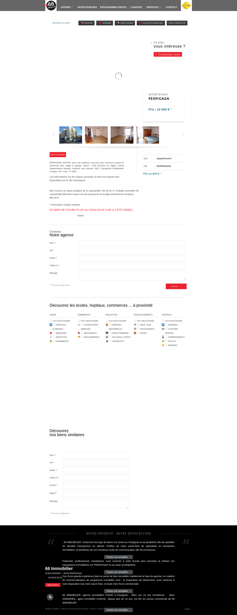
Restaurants (147, 328)
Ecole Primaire (120, 333)
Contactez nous (169, 54)
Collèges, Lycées (121, 337)
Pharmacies (62, 341)
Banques (173, 345)
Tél (52, 250)
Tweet (80, 215)
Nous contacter (177, 23)
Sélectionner (126, 23)
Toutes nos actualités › (118, 557)
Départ (53, 493)
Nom (52, 243)
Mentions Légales (52, 609)
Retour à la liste (61, 23)
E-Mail (53, 258)
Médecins (61, 333)
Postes (172, 341)
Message (53, 273)
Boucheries (90, 333)
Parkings (173, 324)
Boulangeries (91, 337)
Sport (143, 333)
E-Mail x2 (54, 265)
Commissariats (176, 337)
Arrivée (53, 485)
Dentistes (61, 337)
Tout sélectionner (61, 321)
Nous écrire (53, 585)
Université (118, 341)
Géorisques (79, 180)
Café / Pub (145, 324)
